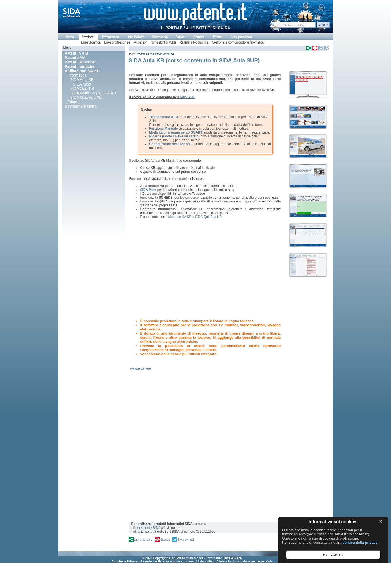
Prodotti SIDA (144, 53)
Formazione (110, 37)
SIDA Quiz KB (82, 88)
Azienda (198, 37)
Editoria (74, 102)
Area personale (241, 37)
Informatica (77, 75)
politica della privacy (359, 542)
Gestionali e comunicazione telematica (237, 42)
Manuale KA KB (180, 217)
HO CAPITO (333, 555)
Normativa (160, 37)
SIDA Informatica (163, 53)
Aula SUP (186, 97)
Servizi (180, 37)
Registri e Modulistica (194, 42)
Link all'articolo (143, 539)
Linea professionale (117, 42)
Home (69, 37)
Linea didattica (90, 42)
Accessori (140, 42)
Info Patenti (136, 37)
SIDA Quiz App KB (86, 97)
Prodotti (88, 37)
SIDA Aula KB (82, 80)
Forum (217, 37)
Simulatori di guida (163, 42)
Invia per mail (186, 539)
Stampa (165, 539)
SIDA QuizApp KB (208, 217)
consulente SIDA (148, 528)
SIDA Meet (82, 84)
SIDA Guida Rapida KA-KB (93, 93)
